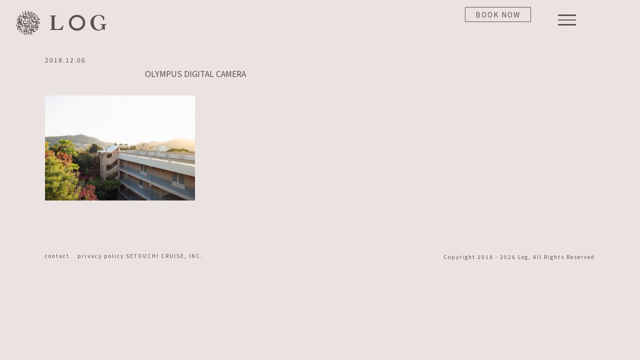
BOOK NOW (498, 15)
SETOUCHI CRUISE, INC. (164, 256)
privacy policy (102, 256)
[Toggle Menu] (567, 20)
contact (60, 256)
